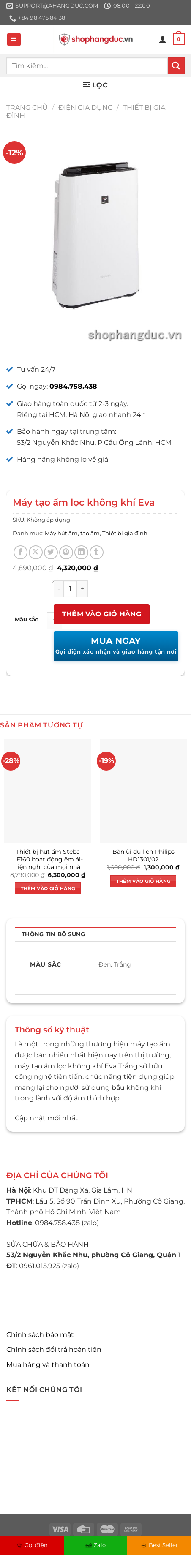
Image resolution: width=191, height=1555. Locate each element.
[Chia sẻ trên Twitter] (51, 552)
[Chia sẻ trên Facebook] (20, 552)
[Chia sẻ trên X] (36, 552)
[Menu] (14, 39)
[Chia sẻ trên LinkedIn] (81, 552)
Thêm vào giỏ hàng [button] (48, 888)
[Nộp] (176, 65)
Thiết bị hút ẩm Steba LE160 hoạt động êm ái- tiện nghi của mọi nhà (48, 859)
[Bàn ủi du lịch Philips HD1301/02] (143, 791)
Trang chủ (27, 107)
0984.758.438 (73, 386)
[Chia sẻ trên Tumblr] (97, 552)
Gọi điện (32, 1544)
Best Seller (159, 1544)
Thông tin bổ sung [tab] (53, 934)
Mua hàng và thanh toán (48, 1365)
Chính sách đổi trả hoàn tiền (53, 1349)
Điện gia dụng (85, 107)
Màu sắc (26, 620)
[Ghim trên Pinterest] (66, 552)
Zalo (95, 1544)
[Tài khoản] (162, 39)
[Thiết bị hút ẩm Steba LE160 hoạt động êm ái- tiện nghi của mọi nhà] (47, 791)
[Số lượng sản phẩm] (70, 588)
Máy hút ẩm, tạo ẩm (72, 533)
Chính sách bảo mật (40, 1335)
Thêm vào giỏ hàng (101, 614)
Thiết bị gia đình (124, 533)
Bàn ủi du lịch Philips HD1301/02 (143, 855)
